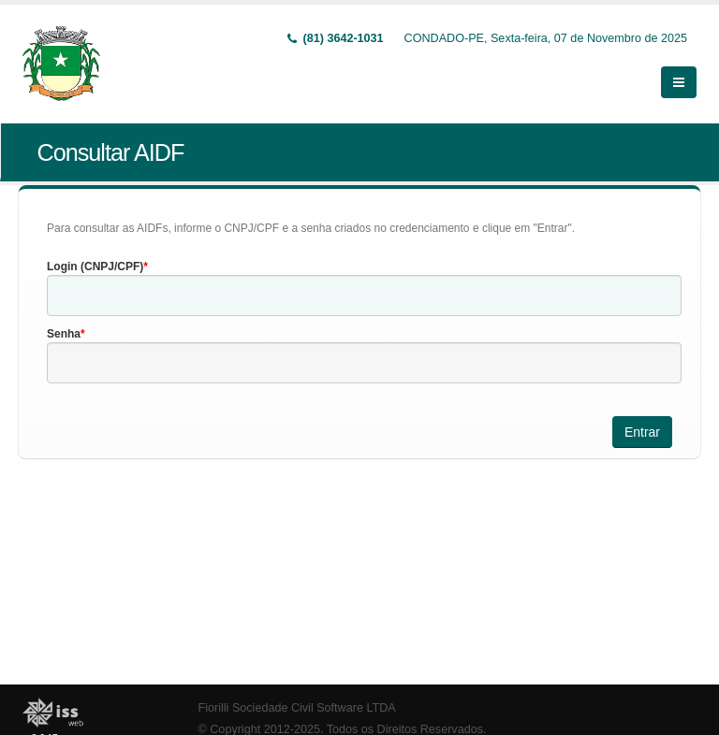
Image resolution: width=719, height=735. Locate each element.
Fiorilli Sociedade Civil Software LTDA (297, 707)
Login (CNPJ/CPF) (95, 266)
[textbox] (364, 295)
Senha (64, 333)
